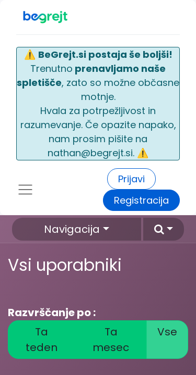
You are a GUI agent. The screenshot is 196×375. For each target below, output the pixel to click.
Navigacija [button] (72, 229)
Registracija (141, 200)
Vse (167, 331)
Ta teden (41, 339)
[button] (163, 229)
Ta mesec (111, 339)
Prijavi (131, 178)
